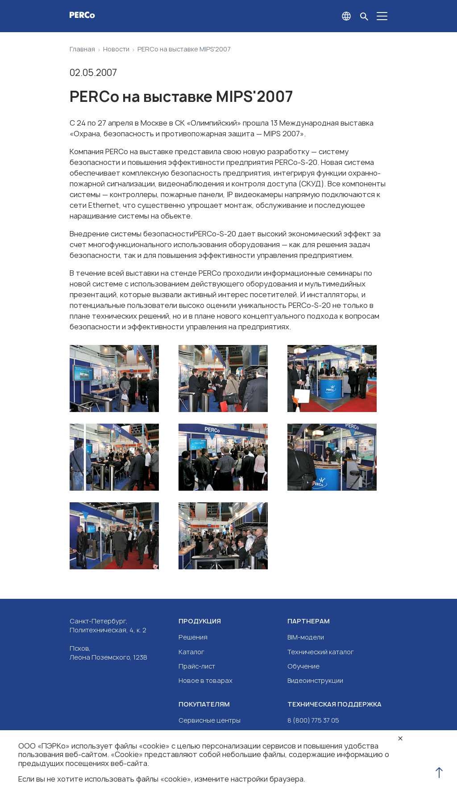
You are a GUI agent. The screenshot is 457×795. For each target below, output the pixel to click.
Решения (193, 637)
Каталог (191, 652)
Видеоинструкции (315, 680)
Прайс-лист (197, 666)
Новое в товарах (206, 680)
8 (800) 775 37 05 (313, 720)
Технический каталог (320, 652)
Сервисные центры (210, 720)
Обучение (303, 666)
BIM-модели (305, 637)
